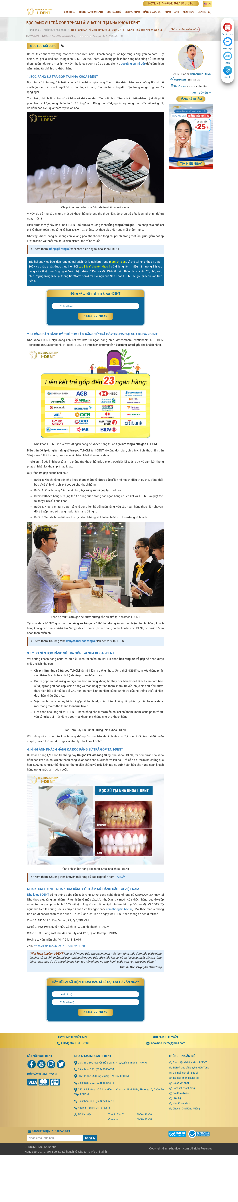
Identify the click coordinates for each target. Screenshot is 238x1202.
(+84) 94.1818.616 (73, 1117)
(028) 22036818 (105, 1174)
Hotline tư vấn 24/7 (72, 1111)
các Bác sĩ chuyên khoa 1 (94, 266)
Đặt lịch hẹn (227, 34)
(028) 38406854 (105, 1143)
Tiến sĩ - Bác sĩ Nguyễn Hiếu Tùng (59, 36)
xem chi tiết (117, 261)
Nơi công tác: (180, 86)
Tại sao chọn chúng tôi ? (187, 1151)
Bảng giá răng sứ (59, 249)
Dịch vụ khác (133, 12)
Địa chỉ (227, 77)
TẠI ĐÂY (120, 950)
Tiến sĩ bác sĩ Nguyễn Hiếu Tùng (191, 1141)
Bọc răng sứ (115, 12)
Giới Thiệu (70, 12)
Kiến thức (189, 12)
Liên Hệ (202, 12)
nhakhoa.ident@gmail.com (168, 1116)
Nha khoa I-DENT (38, 968)
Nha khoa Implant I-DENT (46, 1027)
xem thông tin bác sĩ (119, 982)
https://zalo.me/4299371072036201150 (59, 1019)
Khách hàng (173, 12)
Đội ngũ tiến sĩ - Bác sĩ (185, 1146)
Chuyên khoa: (180, 80)
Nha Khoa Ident (181, 1177)
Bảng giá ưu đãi (153, 12)
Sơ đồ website (181, 1166)
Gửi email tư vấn (165, 1111)
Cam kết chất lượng (184, 1161)
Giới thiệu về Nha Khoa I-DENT (190, 1136)
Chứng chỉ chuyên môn (184, 29)
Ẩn (62, 46)
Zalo (228, 63)
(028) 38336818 (105, 1156)
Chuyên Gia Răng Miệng (186, 1182)
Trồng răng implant (92, 12)
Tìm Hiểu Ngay (191, 164)
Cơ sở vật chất (181, 1156)
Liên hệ (177, 1172)
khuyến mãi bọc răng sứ (81, 641)
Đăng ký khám (191, 99)
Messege (227, 48)
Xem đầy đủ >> (201, 92)
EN (209, 4)
